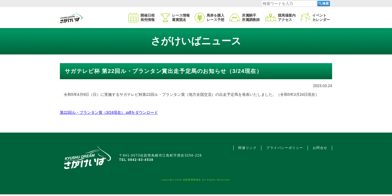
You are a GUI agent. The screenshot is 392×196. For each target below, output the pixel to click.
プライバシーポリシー (284, 148)
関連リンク (247, 148)
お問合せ (320, 148)
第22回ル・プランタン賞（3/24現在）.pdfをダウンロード (109, 112)
